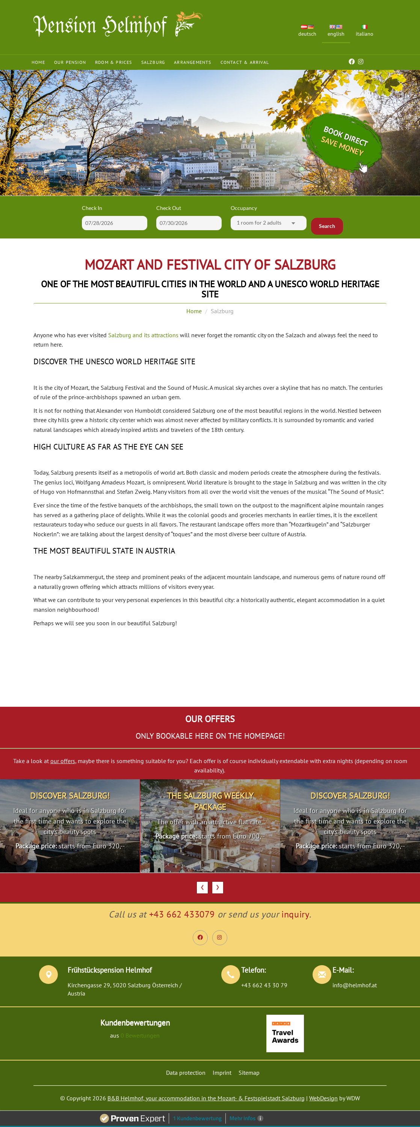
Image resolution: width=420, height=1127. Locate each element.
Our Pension (70, 62)
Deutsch (307, 31)
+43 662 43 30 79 (264, 985)
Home (38, 62)
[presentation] (202, 887)
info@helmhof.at (354, 985)
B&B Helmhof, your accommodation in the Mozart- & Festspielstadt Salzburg (206, 1098)
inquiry (295, 914)
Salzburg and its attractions (143, 335)
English (336, 31)
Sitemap (249, 1072)
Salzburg (153, 62)
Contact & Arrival (245, 62)
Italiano (364, 31)
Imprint (222, 1072)
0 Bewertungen (140, 1035)
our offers (62, 761)
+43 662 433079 (182, 914)
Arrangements (192, 62)
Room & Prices (113, 62)
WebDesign (323, 1098)
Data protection (185, 1072)
